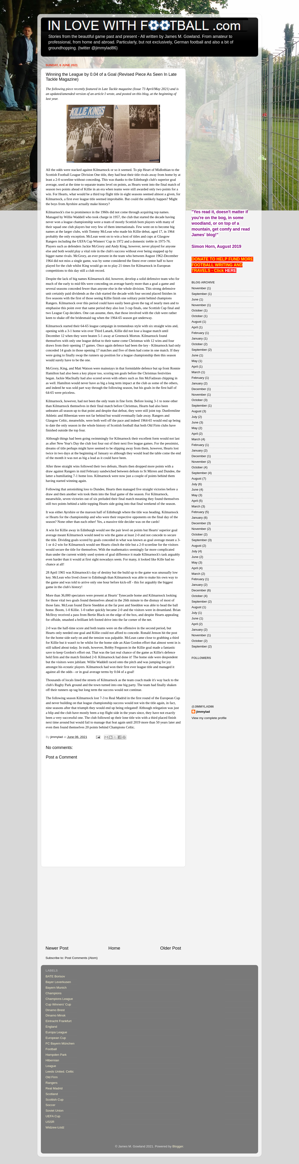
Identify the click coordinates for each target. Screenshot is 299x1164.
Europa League (56, 1032)
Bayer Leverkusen (58, 982)
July (194, 417)
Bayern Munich (56, 987)
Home (114, 948)
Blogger (177, 1146)
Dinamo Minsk (56, 1015)
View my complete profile (209, 718)
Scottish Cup (55, 1099)
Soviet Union (55, 1110)
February (198, 333)
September (199, 294)
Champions (53, 993)
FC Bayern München (60, 1043)
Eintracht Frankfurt (58, 1021)
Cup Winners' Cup (58, 1004)
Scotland (52, 1094)
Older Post (170, 948)
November (199, 288)
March (196, 372)
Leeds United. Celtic (60, 1071)
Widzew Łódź (55, 1127)
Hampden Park (56, 1054)
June (195, 299)
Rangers (51, 1082)
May (195, 361)
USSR (50, 1122)
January (197, 338)
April (195, 327)
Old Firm (52, 1077)
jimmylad (203, 711)
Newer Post (57, 948)
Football (51, 1049)
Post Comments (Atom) (81, 958)
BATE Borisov (55, 976)
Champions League (59, 999)
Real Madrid (54, 1088)
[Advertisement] (113, 906)
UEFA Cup (53, 1116)
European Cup (56, 1038)
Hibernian (52, 1060)
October (197, 310)
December (199, 389)
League (51, 1066)
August (196, 321)
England (51, 1026)
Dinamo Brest (55, 1010)
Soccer (50, 1105)
